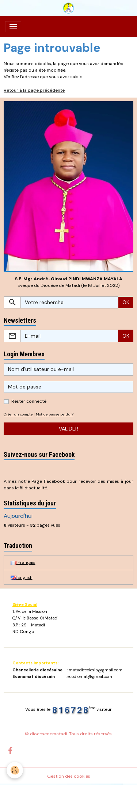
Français (23, 562)
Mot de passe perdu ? (54, 414)
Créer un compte (18, 414)
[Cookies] (15, 770)
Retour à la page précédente (34, 90)
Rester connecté (28, 401)
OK (125, 302)
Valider (68, 428)
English (22, 577)
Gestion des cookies (68, 776)
